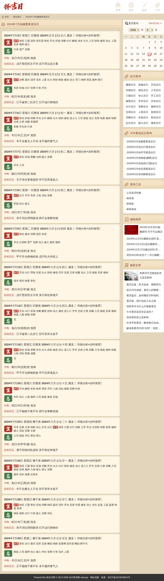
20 (137, 60)
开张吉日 (156, 101)
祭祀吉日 (156, 117)
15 (149, 54)
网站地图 (94, 577)
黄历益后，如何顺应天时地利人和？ (144, 295)
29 (149, 66)
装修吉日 (143, 84)
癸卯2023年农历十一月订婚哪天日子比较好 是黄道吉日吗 (144, 255)
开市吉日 (143, 101)
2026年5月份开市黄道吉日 (141, 152)
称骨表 (130, 198)
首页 (7, 17)
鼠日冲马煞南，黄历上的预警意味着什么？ (144, 290)
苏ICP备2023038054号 (119, 577)
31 (161, 66)
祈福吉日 (143, 117)
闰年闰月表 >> (155, 23)
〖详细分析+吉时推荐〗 (87, 35)
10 (161, 48)
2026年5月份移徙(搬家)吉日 (142, 158)
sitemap (84, 577)
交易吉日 (131, 112)
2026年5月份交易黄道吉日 (141, 168)
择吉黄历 (17, 17)
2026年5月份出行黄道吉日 (141, 147)
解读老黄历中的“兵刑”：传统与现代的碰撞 (144, 328)
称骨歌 (130, 203)
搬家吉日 (131, 84)
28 (143, 66)
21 (143, 60)
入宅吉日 (156, 90)
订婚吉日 (131, 95)
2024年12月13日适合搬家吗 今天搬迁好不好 (144, 244)
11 (126, 54)
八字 (157, 10)
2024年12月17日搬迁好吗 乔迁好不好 (144, 249)
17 (161, 54)
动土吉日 (143, 95)
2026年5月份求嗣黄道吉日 (141, 174)
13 (137, 54)
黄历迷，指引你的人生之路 (141, 301)
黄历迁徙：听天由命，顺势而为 (144, 284)
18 (126, 60)
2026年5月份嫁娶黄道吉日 (141, 141)
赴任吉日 (131, 123)
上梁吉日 (143, 112)
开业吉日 (156, 84)
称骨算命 (131, 209)
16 (155, 54)
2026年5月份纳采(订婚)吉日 (142, 163)
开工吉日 (156, 95)
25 (126, 66)
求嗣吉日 (131, 117)
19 (131, 60)
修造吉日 (156, 123)
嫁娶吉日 (131, 101)
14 (143, 54)
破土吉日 (143, 123)
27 (137, 66)
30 (155, 66)
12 (131, 54)
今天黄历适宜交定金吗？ (140, 311)
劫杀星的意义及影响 (138, 317)
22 (149, 60)
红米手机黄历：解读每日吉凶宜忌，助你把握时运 (144, 322)
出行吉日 (131, 106)
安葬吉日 (143, 106)
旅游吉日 (156, 112)
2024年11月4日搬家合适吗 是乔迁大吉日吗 (144, 238)
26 (131, 66)
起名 (144, 10)
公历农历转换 (134, 192)
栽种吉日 (156, 106)
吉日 (131, 10)
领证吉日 (143, 90)
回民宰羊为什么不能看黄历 (141, 306)
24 (161, 60)
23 (155, 60)
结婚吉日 (131, 90)
